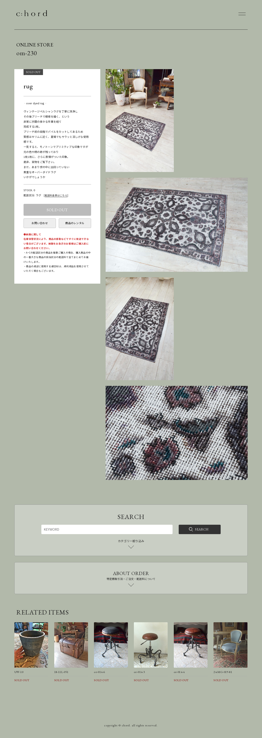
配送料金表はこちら (56, 195)
